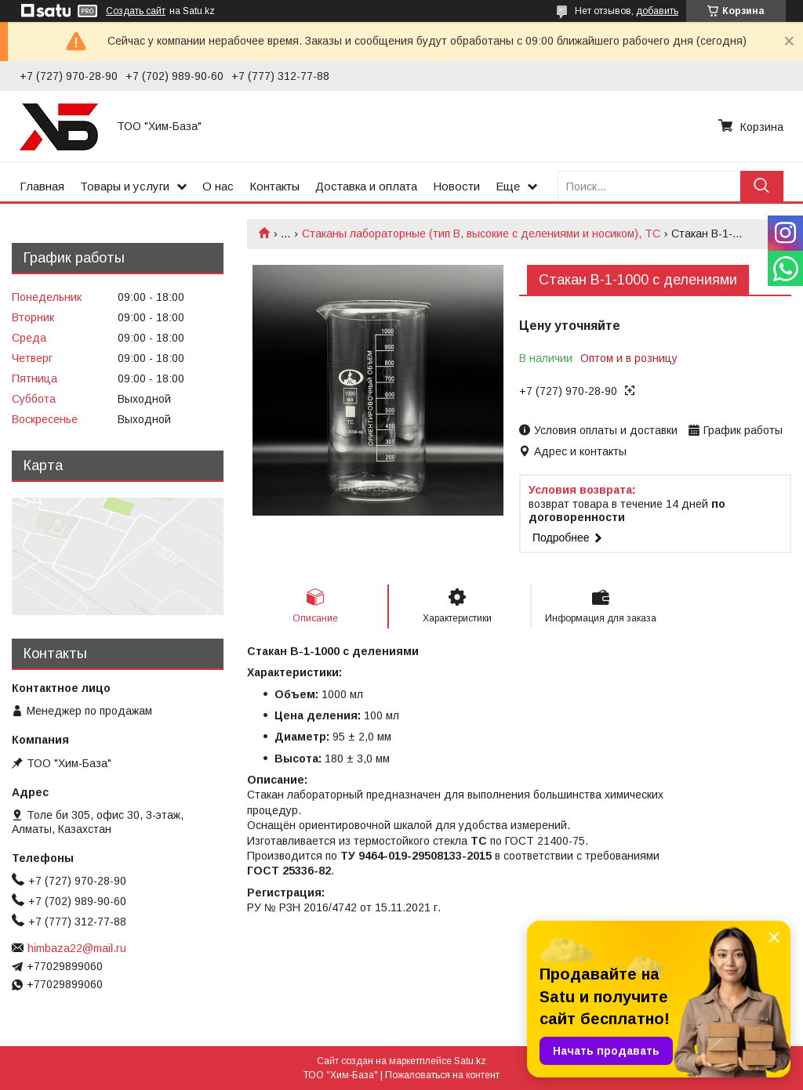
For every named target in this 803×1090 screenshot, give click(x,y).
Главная (42, 186)
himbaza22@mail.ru (76, 948)
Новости (456, 186)
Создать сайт (135, 10)
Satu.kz (470, 1061)
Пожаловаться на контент (442, 1075)
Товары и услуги (124, 186)
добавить (657, 10)
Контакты (274, 186)
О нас (218, 186)
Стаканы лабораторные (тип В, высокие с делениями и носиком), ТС (481, 233)
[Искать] (761, 186)
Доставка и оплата (366, 186)
